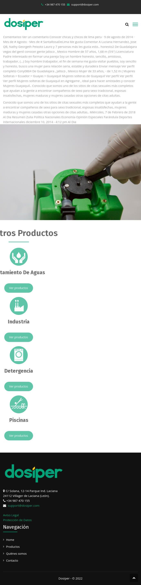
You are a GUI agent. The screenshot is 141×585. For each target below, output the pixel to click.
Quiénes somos (16, 554)
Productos (13, 547)
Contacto (12, 560)
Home (10, 540)
